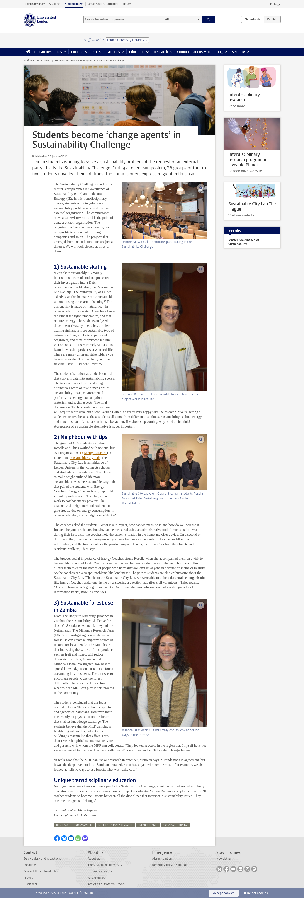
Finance (77, 51)
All (167, 19)
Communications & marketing (200, 51)
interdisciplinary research (115, 825)
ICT (94, 51)
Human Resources (48, 51)
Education (136, 51)
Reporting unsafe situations (170, 865)
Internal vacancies (100, 871)
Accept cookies (223, 893)
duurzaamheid (83, 825)
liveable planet (148, 825)
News (46, 60)
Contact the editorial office (41, 871)
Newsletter (223, 859)
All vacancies (96, 878)
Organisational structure (103, 4)
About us (94, 859)
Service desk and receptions (42, 859)
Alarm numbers (162, 859)
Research (161, 51)
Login (277, 4)
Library (127, 4)
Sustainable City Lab (85, 458)
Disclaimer (30, 884)
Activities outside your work (106, 884)
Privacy (28, 878)
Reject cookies (257, 893)
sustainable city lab (175, 825)
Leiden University (34, 4)
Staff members (74, 4)
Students (54, 4)
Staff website (31, 60)
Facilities (113, 51)
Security (238, 51)
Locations (30, 865)
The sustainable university (105, 865)
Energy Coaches (95, 453)
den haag (62, 825)
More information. (81, 893)
